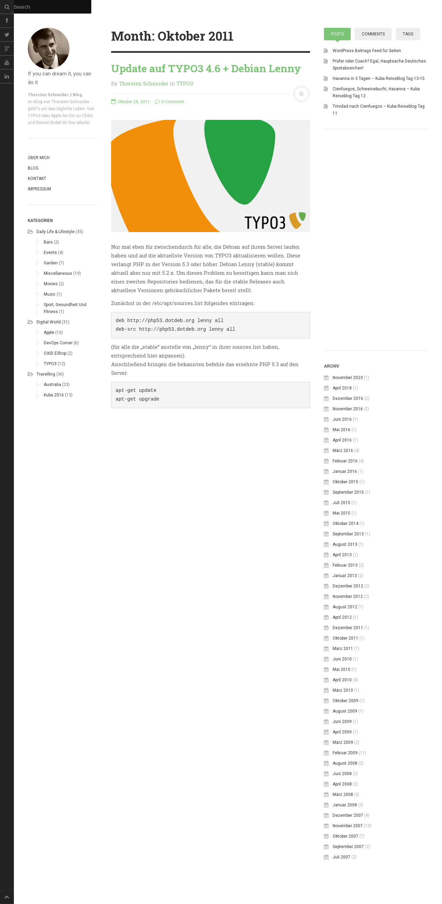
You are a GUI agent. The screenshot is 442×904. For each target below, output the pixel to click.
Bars (48, 242)
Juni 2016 (342, 419)
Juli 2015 (341, 502)
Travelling (45, 374)
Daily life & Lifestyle (55, 231)
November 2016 (348, 408)
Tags (408, 34)
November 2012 (348, 596)
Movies (51, 283)
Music (50, 294)
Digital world (48, 322)
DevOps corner (58, 342)
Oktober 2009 (345, 700)
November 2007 (348, 825)
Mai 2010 (341, 669)
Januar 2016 (345, 471)
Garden (51, 263)
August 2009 (345, 711)
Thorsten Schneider (143, 83)
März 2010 (343, 690)
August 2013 (345, 544)
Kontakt (37, 178)
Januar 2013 (345, 575)
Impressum (39, 189)
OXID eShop (55, 353)
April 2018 (342, 388)
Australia (52, 384)
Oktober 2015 (345, 481)
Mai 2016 (341, 429)
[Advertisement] (376, 291)
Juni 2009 (342, 721)
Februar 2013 (345, 565)
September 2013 (348, 534)
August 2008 (345, 763)
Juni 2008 (342, 773)
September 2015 (348, 492)
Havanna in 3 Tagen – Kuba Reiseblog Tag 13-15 (379, 78)
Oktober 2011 (345, 638)
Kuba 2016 (54, 395)
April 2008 (342, 784)
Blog (33, 168)
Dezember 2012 (348, 586)
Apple (49, 332)
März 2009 (343, 742)
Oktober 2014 (345, 523)
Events (50, 252)
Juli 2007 (341, 857)
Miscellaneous (58, 273)
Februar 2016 (345, 461)
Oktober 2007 (345, 836)
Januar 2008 (345, 805)
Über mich (39, 157)
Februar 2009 (345, 752)
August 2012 (345, 607)
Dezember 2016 (348, 398)
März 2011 (343, 648)
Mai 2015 (341, 513)
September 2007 (348, 846)
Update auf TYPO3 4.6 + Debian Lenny (206, 68)
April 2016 (342, 440)
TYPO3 (50, 363)
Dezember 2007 (348, 815)
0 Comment (169, 101)
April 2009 (342, 732)
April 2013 (342, 554)
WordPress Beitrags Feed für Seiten (367, 50)
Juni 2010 (342, 659)
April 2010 (342, 679)
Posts (337, 34)
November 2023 (348, 377)
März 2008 (343, 794)
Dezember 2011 (348, 627)
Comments (373, 34)
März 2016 (343, 450)
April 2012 (342, 617)
